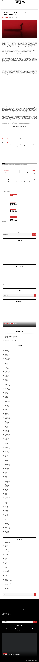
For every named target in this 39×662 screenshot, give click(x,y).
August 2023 (7, 391)
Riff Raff (6, 575)
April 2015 (6, 522)
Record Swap (7, 570)
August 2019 (7, 454)
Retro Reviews (7, 571)
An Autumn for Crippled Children (21, 163)
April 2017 (6, 490)
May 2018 (6, 473)
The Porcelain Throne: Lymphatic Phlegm (11, 654)
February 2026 (7, 351)
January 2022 (7, 416)
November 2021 (7, 418)
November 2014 (7, 528)
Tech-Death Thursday (8, 580)
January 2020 (7, 447)
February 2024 (7, 383)
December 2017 (7, 480)
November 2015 (7, 513)
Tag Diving (6, 579)
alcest (7, 163)
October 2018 (7, 467)
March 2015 (6, 523)
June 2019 (6, 456)
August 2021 (7, 422)
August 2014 (7, 532)
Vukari (15, 164)
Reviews (6, 17)
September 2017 (7, 484)
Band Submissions (8, 542)
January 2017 (7, 494)
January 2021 (7, 431)
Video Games (7, 588)
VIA (7, 142)
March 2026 (6, 350)
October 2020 (7, 435)
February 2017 (7, 493)
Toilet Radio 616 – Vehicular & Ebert (10, 340)
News (5, 563)
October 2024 (7, 372)
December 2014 (7, 527)
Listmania (6, 557)
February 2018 (7, 477)
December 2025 (7, 354)
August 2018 (7, 469)
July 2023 (6, 392)
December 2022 (7, 401)
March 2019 (6, 460)
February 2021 (7, 430)
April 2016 (6, 506)
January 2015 (7, 526)
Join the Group (20, 7)
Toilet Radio (6, 584)
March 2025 (6, 366)
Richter (10, 17)
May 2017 (6, 489)
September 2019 (7, 452)
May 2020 (6, 442)
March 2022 (6, 413)
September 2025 (7, 358)
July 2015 (6, 518)
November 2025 (7, 355)
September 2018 (7, 468)
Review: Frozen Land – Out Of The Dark (12, 325)
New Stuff (15, 194)
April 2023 (6, 396)
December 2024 (7, 370)
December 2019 (7, 448)
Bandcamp (11, 140)
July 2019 (6, 455)
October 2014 (7, 530)
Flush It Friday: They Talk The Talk (8, 275)
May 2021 (6, 426)
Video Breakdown (7, 587)
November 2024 (7, 371)
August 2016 (7, 501)
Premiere (15, 209)
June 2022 (6, 409)
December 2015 (7, 511)
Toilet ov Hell (30, 660)
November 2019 (7, 450)
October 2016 (7, 498)
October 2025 (7, 357)
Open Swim (6, 566)
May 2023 (6, 395)
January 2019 (7, 463)
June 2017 (6, 488)
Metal (3, 17)
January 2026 (7, 353)
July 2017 (6, 486)
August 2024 (7, 375)
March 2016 (6, 507)
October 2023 (7, 388)
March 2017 (6, 492)
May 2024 (6, 379)
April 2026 (6, 349)
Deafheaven (34, 163)
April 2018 (6, 475)
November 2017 (7, 481)
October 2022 (7, 404)
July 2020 (6, 439)
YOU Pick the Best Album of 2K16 (8, 251)
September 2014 (7, 531)
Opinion (12, 195)
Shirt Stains (6, 578)
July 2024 (6, 376)
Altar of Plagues (11, 163)
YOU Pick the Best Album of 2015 (8, 244)
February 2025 (7, 367)
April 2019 (6, 459)
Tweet (3, 159)
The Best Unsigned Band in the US (13, 217)
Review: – (27, 275)
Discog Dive (6, 549)
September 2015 (7, 515)
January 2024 (7, 384)
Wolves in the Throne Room (22, 164)
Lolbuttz (6, 558)
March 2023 (6, 397)
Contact (31, 7)
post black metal (10, 164)
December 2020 (7, 433)
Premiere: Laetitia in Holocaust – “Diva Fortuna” (13, 211)
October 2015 (7, 514)
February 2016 (7, 509)
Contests (6, 546)
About (26, 7)
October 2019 (7, 451)
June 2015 (6, 519)
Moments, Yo (4, 172)
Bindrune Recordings (5, 138)
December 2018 (7, 464)
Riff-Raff (6, 576)
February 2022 (7, 414)
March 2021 (6, 429)
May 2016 (6, 505)
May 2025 (6, 363)
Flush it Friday (7, 553)
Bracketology (7, 545)
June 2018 (6, 472)
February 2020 (7, 446)
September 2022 (7, 405)
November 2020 (7, 434)
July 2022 (6, 408)
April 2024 (6, 380)
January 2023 (7, 400)
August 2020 (7, 438)
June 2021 (6, 425)
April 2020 (6, 443)
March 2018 (6, 476)
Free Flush (6, 554)
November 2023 (7, 387)
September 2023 (7, 389)
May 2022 (6, 410)
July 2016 (6, 502)
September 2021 (7, 421)
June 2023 (6, 393)
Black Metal (29, 163)
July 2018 (6, 471)
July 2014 (6, 534)
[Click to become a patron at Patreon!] (19, 152)
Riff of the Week (7, 574)
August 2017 (7, 485)
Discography (7, 550)
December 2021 (7, 417)
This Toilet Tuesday (8, 583)
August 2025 (7, 359)
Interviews (6, 555)
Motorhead (4, 164)
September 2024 (7, 374)
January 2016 (7, 510)
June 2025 (6, 362)
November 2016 (7, 497)
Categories (12, 7)
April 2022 (6, 412)
